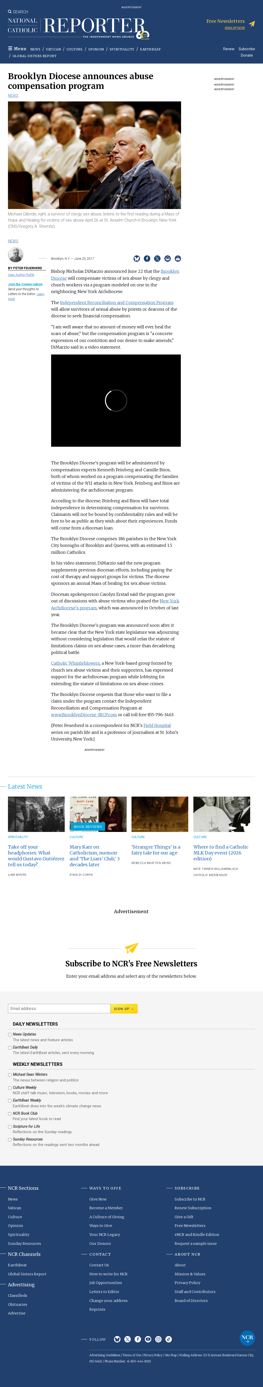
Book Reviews (88, 827)
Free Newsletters (190, 1225)
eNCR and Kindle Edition (197, 1234)
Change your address (108, 1300)
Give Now (98, 1199)
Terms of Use (132, 1355)
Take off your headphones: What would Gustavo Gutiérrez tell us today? (36, 856)
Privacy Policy (187, 1282)
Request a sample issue (196, 1243)
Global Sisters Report (35, 56)
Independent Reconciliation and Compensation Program (117, 302)
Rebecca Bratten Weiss (151, 863)
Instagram (158, 1339)
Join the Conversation (25, 284)
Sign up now (235, 28)
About (180, 1265)
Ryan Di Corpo (81, 875)
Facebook (138, 1339)
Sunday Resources (24, 1243)
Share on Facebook (147, 258)
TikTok (168, 1339)
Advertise (16, 1313)
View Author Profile (21, 275)
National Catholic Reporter (247, 1338)
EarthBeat (150, 49)
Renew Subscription (193, 1208)
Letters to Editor (104, 1291)
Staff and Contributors (195, 1291)
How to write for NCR (108, 1274)
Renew (228, 49)
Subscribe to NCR (190, 1199)
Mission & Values (190, 1274)
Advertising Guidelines (104, 1355)
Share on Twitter (157, 258)
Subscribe (247, 49)
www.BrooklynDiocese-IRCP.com (84, 714)
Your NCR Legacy (104, 1234)
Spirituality (122, 49)
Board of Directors (191, 1300)
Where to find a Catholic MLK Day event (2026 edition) (220, 853)
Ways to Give (100, 1225)
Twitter (127, 1339)
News (35, 49)
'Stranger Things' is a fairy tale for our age (156, 850)
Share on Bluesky (137, 258)
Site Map (171, 1355)
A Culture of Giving (106, 1217)
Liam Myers (17, 875)
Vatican (53, 49)
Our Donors (100, 1243)
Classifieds (17, 1295)
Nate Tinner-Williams (210, 869)
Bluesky (117, 1339)
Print (178, 258)
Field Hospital (157, 725)
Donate (247, 55)
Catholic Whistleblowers (75, 663)
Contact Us (99, 1265)
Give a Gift (184, 1217)
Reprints (97, 1309)
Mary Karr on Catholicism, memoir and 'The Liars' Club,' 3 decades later (95, 856)
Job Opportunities (105, 1282)
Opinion (96, 49)
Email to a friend (167, 258)
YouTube (148, 1339)
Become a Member (106, 1208)
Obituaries (17, 1304)
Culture (74, 49)
